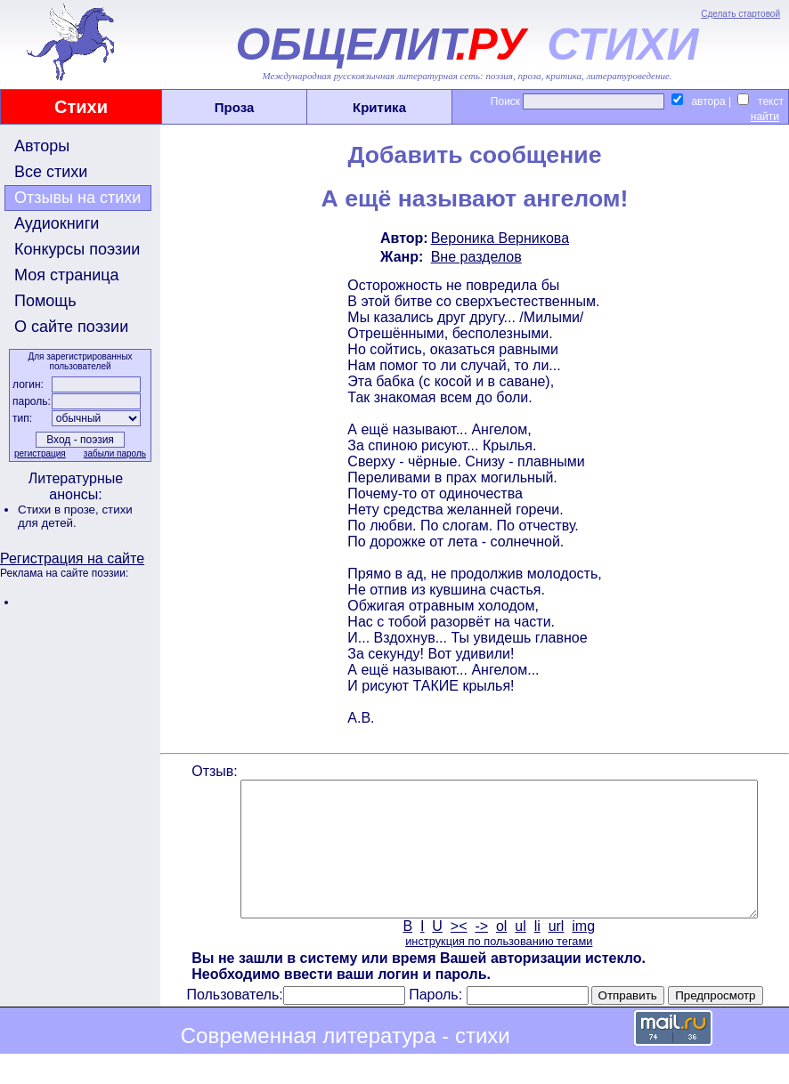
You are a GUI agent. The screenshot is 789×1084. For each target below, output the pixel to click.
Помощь (45, 301)
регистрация (38, 453)
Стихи (81, 107)
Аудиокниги (56, 223)
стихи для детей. (75, 516)
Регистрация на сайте (72, 558)
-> (480, 952)
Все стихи (50, 172)
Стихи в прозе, (60, 509)
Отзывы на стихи (77, 197)
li (536, 952)
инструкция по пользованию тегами (496, 968)
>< (457, 952)
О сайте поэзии (71, 327)
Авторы (41, 146)
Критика (379, 107)
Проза (235, 107)
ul (519, 952)
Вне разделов (474, 256)
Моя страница (66, 275)
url (555, 952)
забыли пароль (113, 453)
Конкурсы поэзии (77, 249)
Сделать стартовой (740, 14)
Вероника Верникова (498, 238)
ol (499, 952)
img (582, 952)
